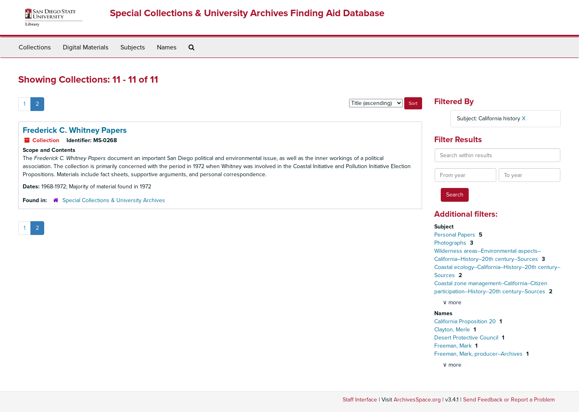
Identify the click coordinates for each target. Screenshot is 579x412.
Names (166, 47)
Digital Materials (85, 47)
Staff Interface (360, 399)
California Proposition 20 (466, 321)
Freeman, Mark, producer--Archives (479, 353)
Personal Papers (455, 234)
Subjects (132, 47)
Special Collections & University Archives (113, 200)
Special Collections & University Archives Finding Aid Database (247, 13)
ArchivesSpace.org (417, 399)
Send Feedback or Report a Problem (509, 399)
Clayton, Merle (453, 329)
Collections (35, 47)
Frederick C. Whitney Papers (75, 130)
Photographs (451, 242)
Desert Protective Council (467, 337)
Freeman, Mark (453, 345)
